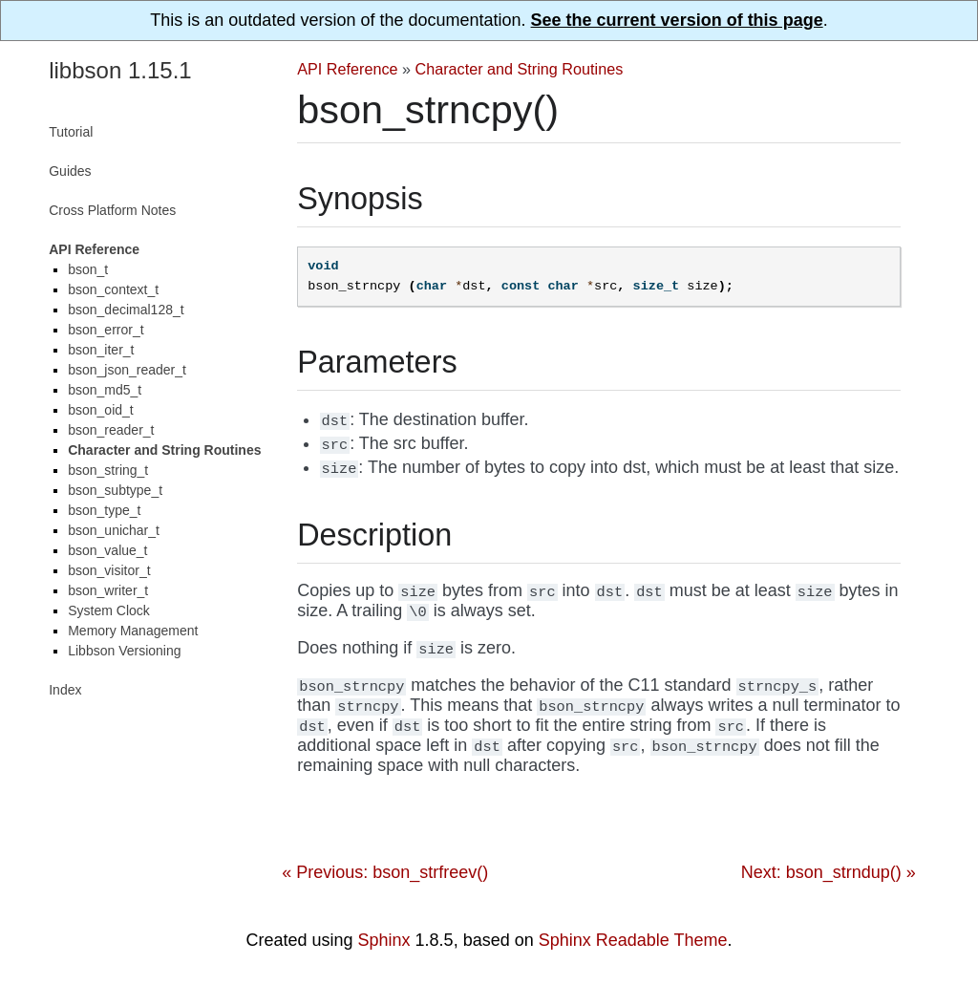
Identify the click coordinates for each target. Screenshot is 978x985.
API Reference (347, 68)
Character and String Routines (519, 68)
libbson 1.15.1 (120, 70)
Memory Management (133, 630)
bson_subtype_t (115, 490)
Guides (70, 171)
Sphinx (384, 940)
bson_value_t (107, 550)
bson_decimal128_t (125, 309)
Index (65, 689)
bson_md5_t (104, 389)
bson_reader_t (111, 430)
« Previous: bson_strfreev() (385, 872)
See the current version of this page (677, 20)
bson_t (88, 269)
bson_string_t (108, 470)
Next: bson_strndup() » (828, 872)
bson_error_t (105, 329)
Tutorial (71, 131)
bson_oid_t (101, 410)
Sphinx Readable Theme (633, 940)
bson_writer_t (108, 590)
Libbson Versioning (124, 650)
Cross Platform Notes (112, 210)
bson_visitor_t (109, 570)
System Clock (109, 610)
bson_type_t (104, 510)
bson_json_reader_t (127, 369)
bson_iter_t (101, 349)
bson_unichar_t (113, 530)
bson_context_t (113, 289)
